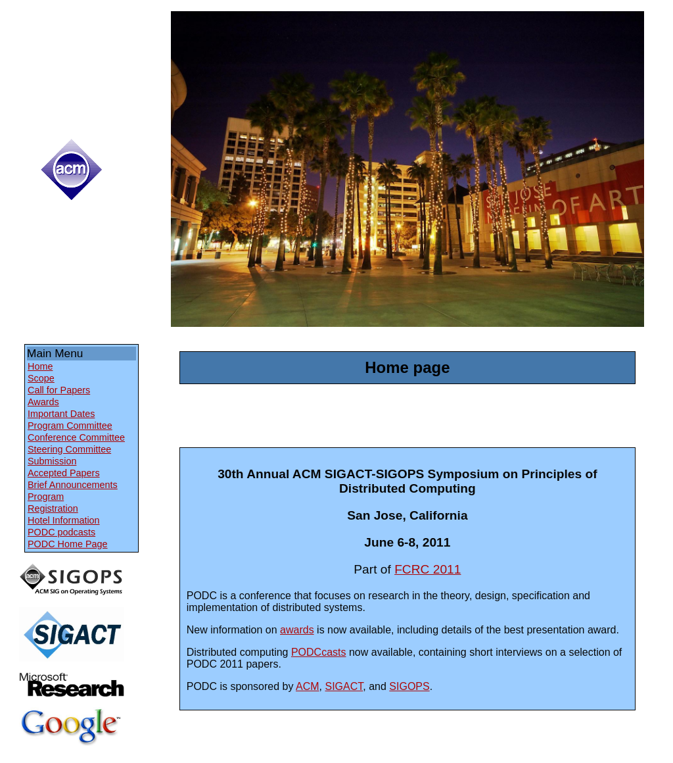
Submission (52, 461)
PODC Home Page (68, 544)
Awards (43, 402)
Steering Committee (69, 449)
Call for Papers (59, 390)
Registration (53, 508)
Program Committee (70, 425)
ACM (307, 686)
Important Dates (61, 413)
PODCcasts (318, 652)
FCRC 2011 (427, 569)
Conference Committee (76, 437)
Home (40, 366)
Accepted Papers (64, 473)
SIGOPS (409, 686)
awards (297, 629)
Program (46, 496)
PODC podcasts (61, 532)
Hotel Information (64, 520)
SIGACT (344, 686)
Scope (41, 378)
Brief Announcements (73, 485)
